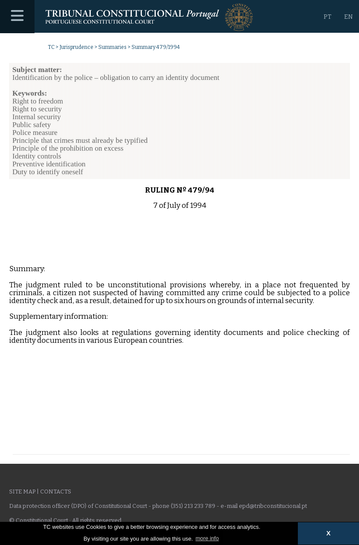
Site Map (22, 491)
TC (51, 47)
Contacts (55, 491)
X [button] (328, 533)
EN (348, 17)
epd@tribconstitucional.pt (273, 506)
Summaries (112, 47)
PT (327, 17)
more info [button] (207, 538)
